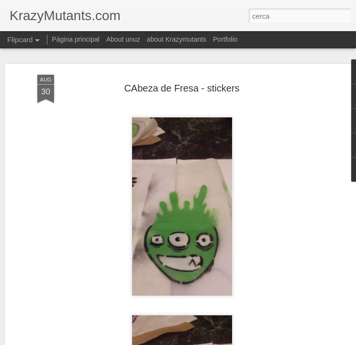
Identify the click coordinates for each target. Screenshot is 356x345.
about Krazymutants (177, 39)
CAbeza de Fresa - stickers (181, 88)
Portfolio (225, 39)
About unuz (123, 39)
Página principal (76, 39)
